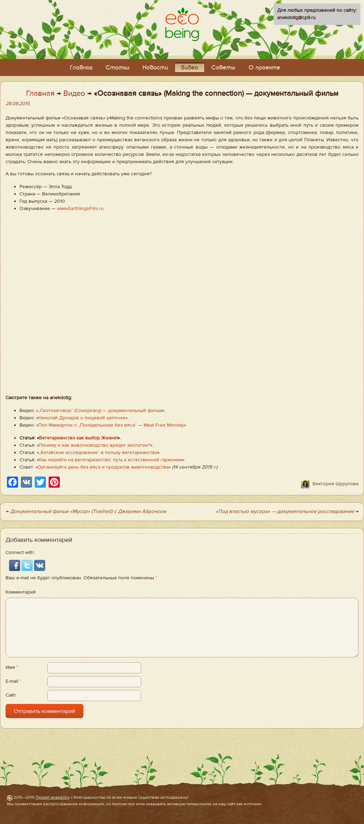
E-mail (13, 681)
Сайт (11, 695)
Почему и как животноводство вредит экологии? (94, 445)
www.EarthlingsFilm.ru (80, 208)
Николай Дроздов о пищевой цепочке (82, 418)
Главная (81, 68)
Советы (223, 68)
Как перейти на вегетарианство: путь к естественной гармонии (110, 460)
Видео (189, 68)
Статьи (117, 68)
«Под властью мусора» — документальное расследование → (287, 511)
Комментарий (21, 592)
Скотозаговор (55, 410)
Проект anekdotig (52, 797)
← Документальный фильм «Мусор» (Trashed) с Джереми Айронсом (86, 511)
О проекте (264, 68)
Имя (12, 667)
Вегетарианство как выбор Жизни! (78, 438)
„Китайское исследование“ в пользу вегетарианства (98, 452)
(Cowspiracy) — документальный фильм (117, 410)
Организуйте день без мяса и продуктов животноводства (103, 467)
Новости (155, 68)
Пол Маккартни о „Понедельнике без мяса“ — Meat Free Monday (111, 425)
